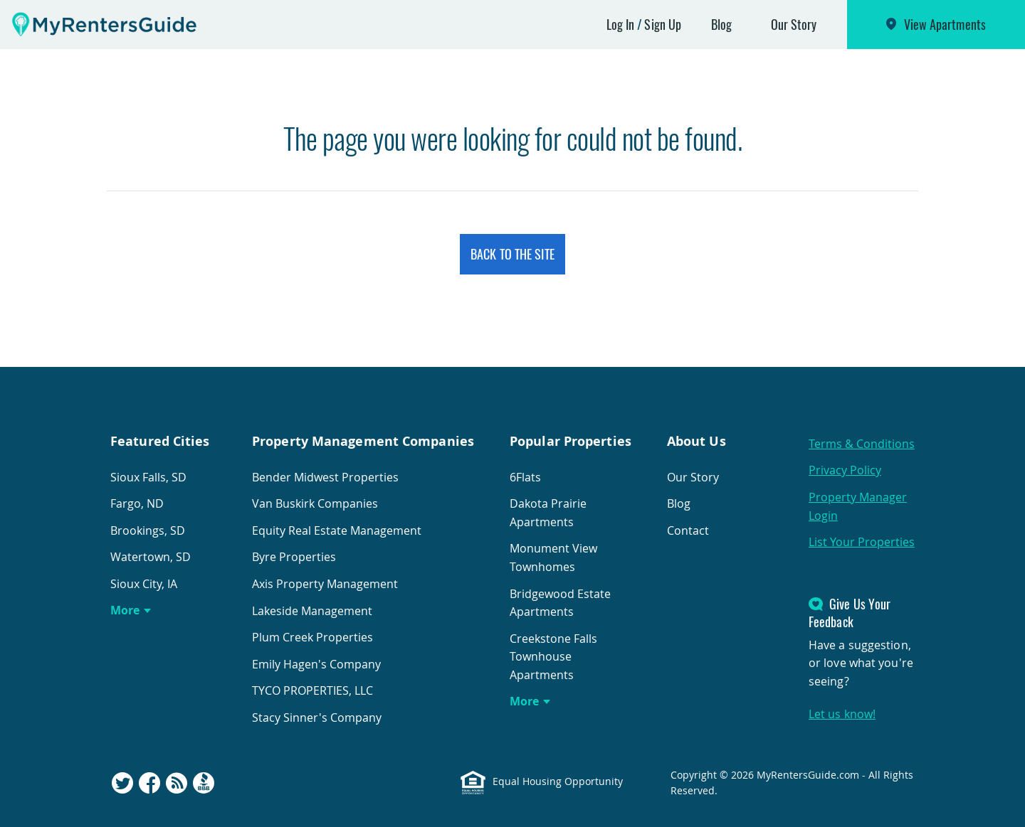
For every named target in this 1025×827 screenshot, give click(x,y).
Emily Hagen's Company (316, 664)
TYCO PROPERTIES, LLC (312, 690)
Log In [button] (620, 24)
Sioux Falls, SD (148, 477)
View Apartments (945, 24)
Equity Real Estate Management (336, 530)
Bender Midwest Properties (325, 477)
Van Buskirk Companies (315, 503)
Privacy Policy (845, 470)
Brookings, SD (147, 530)
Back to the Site (512, 254)
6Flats (525, 477)
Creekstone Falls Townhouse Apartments (553, 657)
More (125, 610)
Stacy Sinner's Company (317, 717)
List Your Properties (862, 542)
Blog (721, 24)
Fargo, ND (137, 503)
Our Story (794, 24)
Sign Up (662, 24)
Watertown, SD (150, 557)
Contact (688, 530)
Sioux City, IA (143, 584)
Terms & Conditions (862, 444)
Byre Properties (294, 557)
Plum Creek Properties (312, 637)
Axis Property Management (325, 584)
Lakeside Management (312, 611)
